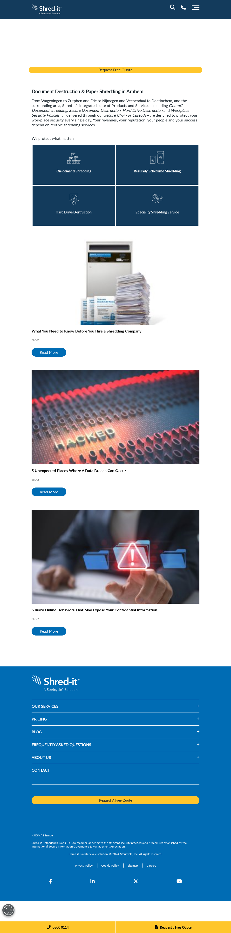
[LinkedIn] (92, 881)
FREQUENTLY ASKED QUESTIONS (61, 744)
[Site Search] (172, 7)
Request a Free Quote (175, 927)
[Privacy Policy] (84, 865)
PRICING (39, 719)
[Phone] (58, 927)
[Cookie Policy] (110, 865)
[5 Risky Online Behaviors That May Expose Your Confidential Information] (115, 557)
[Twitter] (135, 881)
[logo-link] (47, 9)
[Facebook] (50, 881)
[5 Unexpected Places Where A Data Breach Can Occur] (115, 417)
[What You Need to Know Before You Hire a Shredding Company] (115, 278)
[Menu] (195, 7)
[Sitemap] (133, 865)
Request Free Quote (115, 69)
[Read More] (74, 165)
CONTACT (41, 770)
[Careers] (151, 865)
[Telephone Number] (183, 7)
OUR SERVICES (45, 706)
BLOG (37, 732)
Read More (49, 352)
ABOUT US (41, 757)
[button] (128, 706)
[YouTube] (179, 881)
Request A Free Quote (115, 800)
